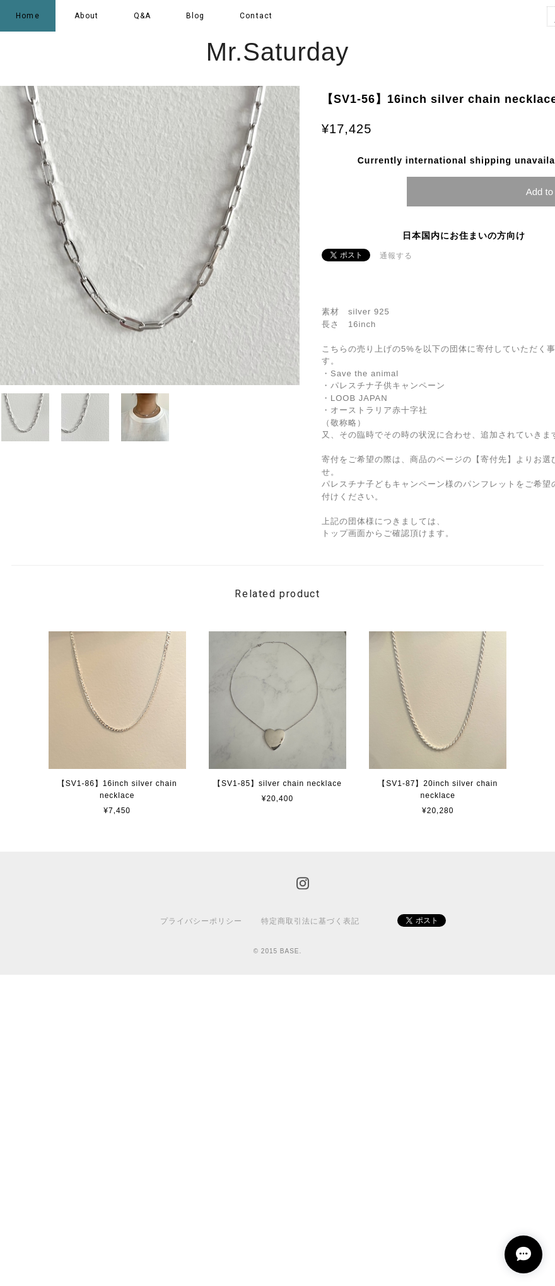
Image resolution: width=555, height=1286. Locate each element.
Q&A (142, 15)
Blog (195, 15)
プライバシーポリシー (201, 921)
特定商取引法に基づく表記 (310, 921)
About (86, 15)
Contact (256, 15)
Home (28, 15)
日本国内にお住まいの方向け (463, 235)
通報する (396, 255)
